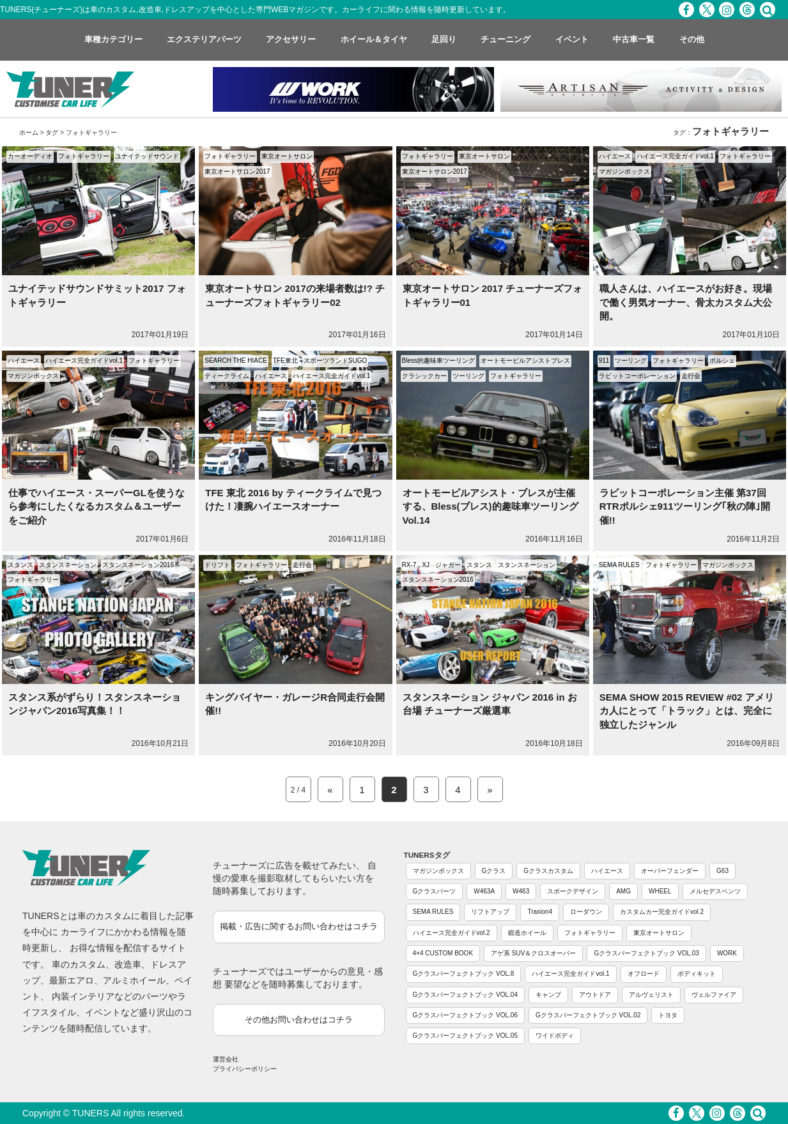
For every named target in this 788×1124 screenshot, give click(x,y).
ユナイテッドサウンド (147, 156)
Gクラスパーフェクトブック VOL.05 (465, 1035)
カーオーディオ (30, 156)
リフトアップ (490, 911)
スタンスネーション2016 (138, 564)
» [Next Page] (489, 789)
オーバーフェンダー (670, 870)
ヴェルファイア (713, 994)
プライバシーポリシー (245, 1068)
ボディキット (696, 973)
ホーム (28, 132)
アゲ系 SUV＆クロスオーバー (533, 953)
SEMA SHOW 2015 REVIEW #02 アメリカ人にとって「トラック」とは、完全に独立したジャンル (686, 711)
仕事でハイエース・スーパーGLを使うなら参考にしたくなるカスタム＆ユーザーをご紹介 (96, 506)
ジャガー (448, 564)
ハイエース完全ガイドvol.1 (675, 156)
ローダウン (586, 911)
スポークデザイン (572, 891)
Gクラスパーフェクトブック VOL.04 (465, 994)
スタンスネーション (68, 564)
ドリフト (217, 564)
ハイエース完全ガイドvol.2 (451, 932)
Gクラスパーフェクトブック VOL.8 (463, 973)
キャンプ (548, 994)
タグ (51, 132)
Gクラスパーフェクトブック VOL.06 (465, 1015)
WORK (727, 953)
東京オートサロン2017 (237, 171)
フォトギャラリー (83, 156)
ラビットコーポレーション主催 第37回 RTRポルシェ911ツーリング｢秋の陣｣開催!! (684, 506)
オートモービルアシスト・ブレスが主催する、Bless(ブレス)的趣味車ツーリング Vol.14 (490, 506)
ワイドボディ (555, 1035)
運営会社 (225, 1059)
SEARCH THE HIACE (236, 360)
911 (604, 360)
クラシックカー (424, 375)
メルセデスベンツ (715, 891)
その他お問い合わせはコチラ (299, 1019)
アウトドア (595, 994)
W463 (521, 891)
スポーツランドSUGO (335, 360)
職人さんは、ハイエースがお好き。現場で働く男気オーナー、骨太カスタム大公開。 (685, 302)
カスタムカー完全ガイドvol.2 (662, 911)
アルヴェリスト (651, 994)
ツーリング (468, 375)
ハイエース (615, 156)
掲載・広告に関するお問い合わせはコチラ (299, 926)
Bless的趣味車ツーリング (438, 360)
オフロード (644, 973)
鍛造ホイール (527, 932)
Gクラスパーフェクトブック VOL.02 (588, 1015)
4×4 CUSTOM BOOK (443, 953)
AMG (623, 891)
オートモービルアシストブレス (525, 360)
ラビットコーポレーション (637, 375)
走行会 (690, 375)
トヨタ (667, 1015)
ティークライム (227, 375)
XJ (425, 564)
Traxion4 (539, 911)
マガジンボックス (624, 171)
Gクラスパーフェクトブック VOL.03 (646, 953)
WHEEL (660, 891)
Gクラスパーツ (434, 891)
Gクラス (494, 870)
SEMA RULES (619, 564)
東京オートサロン (287, 156)
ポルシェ (722, 360)
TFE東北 (285, 360)
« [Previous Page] (329, 789)
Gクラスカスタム (548, 870)
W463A (484, 891)
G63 (722, 870)
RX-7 (409, 564)
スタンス (20, 564)
